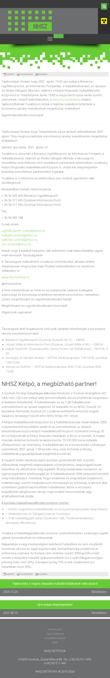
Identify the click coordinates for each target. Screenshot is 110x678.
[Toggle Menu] (58, 36)
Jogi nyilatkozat (55, 633)
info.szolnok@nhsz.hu (16, 244)
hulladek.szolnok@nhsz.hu (19, 235)
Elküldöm (41, 74)
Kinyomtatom (25, 74)
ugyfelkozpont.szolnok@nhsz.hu (23, 231)
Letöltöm (9, 74)
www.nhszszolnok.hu (66, 99)
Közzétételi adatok (55, 638)
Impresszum (55, 629)
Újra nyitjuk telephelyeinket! (55, 604)
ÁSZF (55, 642)
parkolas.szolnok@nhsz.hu (19, 240)
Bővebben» (99, 592)
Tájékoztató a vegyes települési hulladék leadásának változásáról (55, 583)
